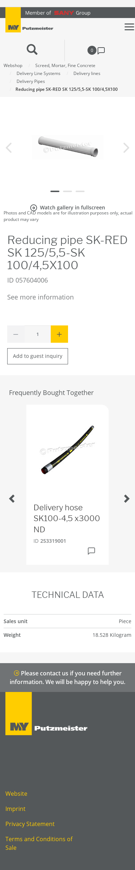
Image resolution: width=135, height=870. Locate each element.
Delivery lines (86, 73)
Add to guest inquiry (37, 355)
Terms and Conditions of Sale (38, 843)
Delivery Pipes (31, 81)
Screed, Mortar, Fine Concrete (65, 65)
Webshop (13, 65)
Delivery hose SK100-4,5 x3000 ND (66, 518)
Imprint (15, 809)
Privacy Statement (30, 824)
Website (16, 794)
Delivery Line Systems (38, 73)
